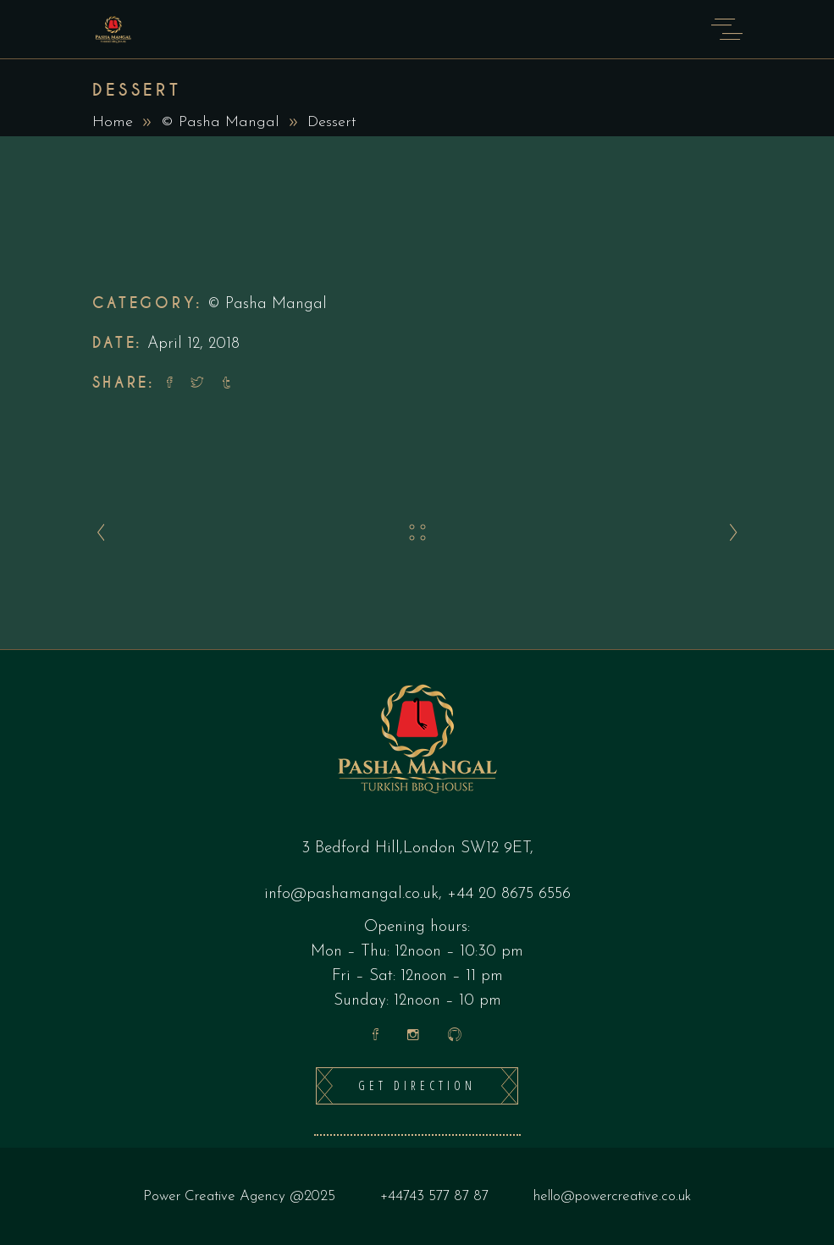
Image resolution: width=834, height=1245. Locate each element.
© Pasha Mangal (220, 122)
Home (112, 122)
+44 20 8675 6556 (509, 894)
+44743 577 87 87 (434, 1196)
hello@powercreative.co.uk (612, 1196)
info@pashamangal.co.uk (351, 894)
